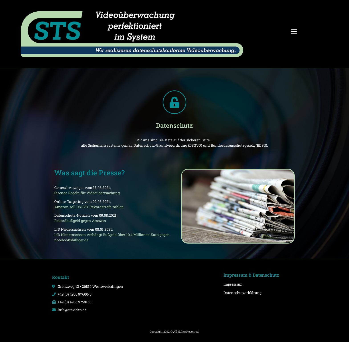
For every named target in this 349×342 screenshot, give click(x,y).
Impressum (232, 284)
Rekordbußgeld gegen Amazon (80, 220)
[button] (294, 32)
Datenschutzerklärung (242, 292)
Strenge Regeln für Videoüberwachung (87, 192)
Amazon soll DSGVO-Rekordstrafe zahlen (89, 206)
